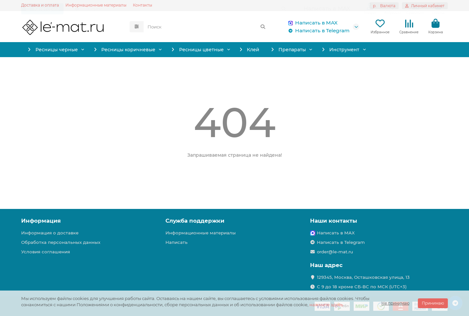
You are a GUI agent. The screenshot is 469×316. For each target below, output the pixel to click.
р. (384, 5)
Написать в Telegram (317, 31)
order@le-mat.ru (335, 251)
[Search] (207, 27)
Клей (295, 51)
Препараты (347, 51)
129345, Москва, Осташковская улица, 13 (363, 277)
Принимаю (433, 303)
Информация (41, 220)
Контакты (142, 5)
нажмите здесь (326, 304)
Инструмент (412, 51)
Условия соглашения (45, 251)
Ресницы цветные (230, 51)
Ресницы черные (58, 51)
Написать (176, 242)
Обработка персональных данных (60, 242)
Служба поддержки (194, 220)
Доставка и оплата (40, 5)
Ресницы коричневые (143, 51)
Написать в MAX (311, 23)
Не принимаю (395, 303)
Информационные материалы (95, 5)
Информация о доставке (49, 232)
